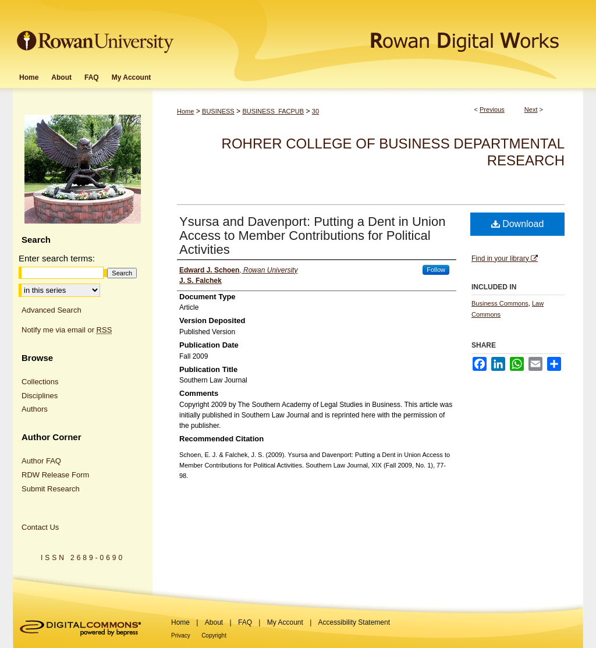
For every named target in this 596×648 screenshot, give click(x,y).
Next (531, 109)
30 (315, 111)
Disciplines (40, 395)
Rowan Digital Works (380, 33)
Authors (35, 409)
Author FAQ (41, 460)
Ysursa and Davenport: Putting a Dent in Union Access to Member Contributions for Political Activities (312, 235)
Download (517, 224)
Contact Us (40, 527)
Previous (492, 109)
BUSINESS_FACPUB (273, 111)
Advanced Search (51, 310)
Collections (40, 381)
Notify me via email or (67, 330)
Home (185, 111)
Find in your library (504, 258)
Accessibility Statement (354, 622)
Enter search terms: (57, 258)
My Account (285, 622)
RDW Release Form (55, 474)
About (214, 622)
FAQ (245, 622)
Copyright (213, 635)
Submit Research (51, 488)
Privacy (180, 635)
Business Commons (499, 303)
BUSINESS (218, 111)
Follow (436, 269)
